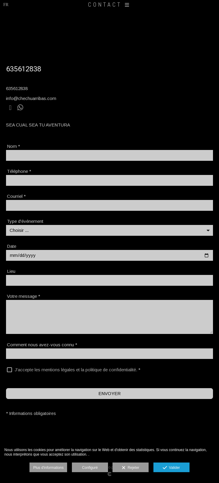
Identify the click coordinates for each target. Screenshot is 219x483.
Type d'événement (25, 221)
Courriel (16, 196)
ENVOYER (109, 393)
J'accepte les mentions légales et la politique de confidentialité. (76, 369)
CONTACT (109, 4)
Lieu (11, 271)
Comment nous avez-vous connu (42, 344)
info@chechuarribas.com (31, 98)
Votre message (23, 296)
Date (11, 246)
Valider (171, 468)
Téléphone (19, 171)
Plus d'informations (48, 468)
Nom (13, 146)
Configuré (90, 468)
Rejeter (130, 468)
